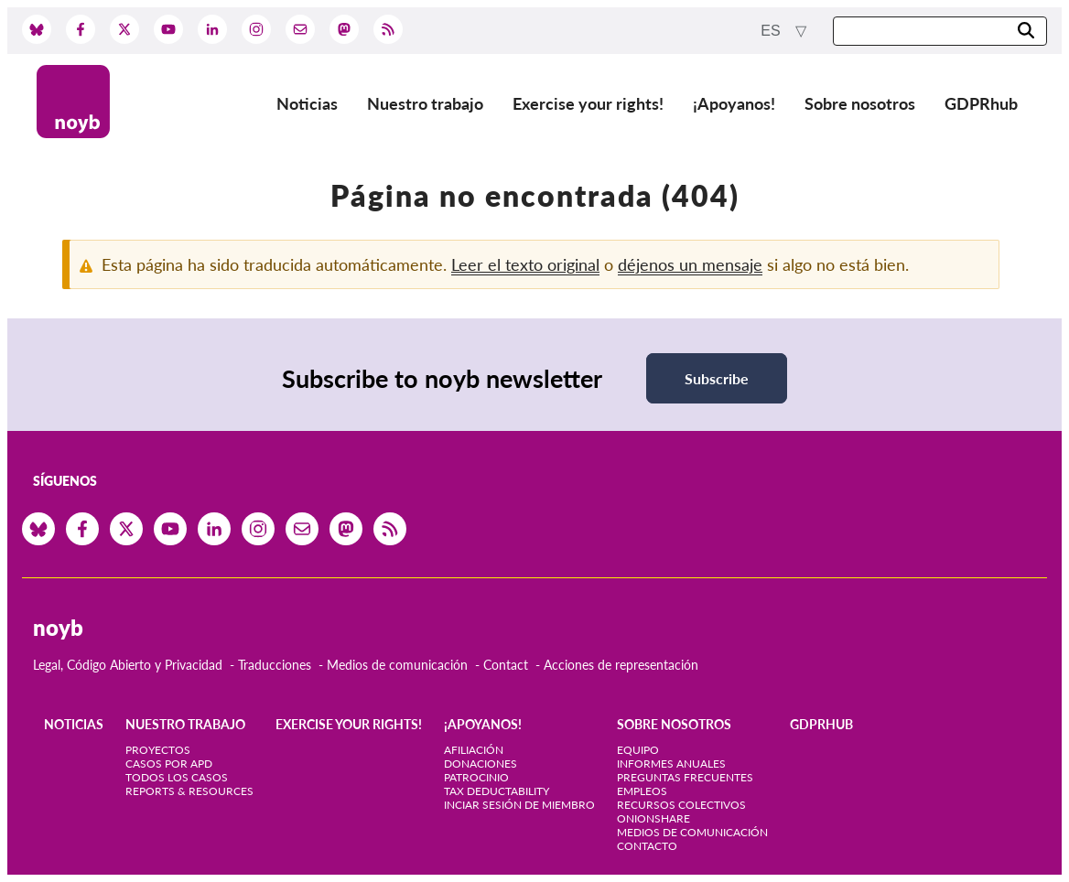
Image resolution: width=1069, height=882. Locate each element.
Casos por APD (168, 763)
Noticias (307, 103)
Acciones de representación (621, 664)
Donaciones (480, 763)
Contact (505, 664)
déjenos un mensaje (690, 264)
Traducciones (274, 664)
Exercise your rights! (588, 103)
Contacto (647, 846)
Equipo (638, 750)
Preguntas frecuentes (685, 777)
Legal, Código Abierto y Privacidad (127, 664)
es (772, 30)
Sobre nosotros (859, 103)
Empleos (642, 791)
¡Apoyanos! (734, 103)
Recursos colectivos (681, 805)
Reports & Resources (189, 791)
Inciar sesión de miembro (519, 805)
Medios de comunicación (397, 664)
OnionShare (653, 818)
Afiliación (473, 750)
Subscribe (717, 378)
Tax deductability (496, 791)
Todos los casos (176, 777)
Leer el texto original (525, 264)
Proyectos (157, 750)
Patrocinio (476, 777)
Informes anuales (671, 763)
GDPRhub (981, 103)
